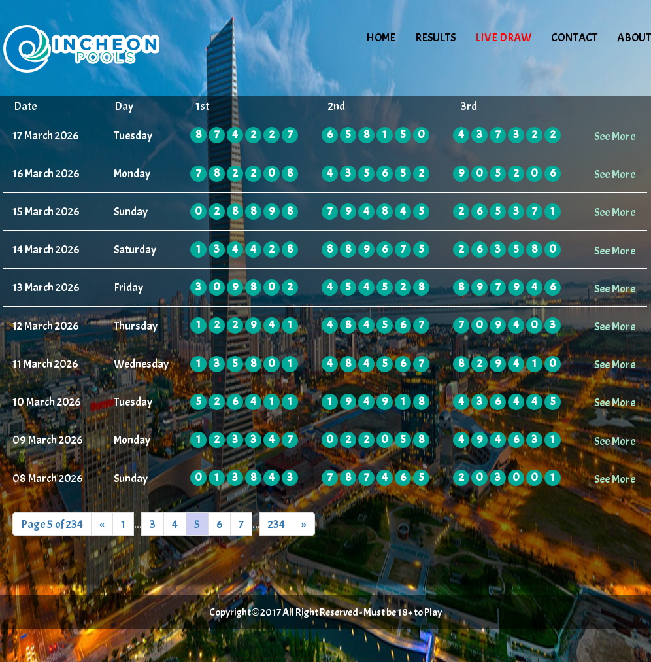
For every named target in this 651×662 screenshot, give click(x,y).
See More (614, 136)
